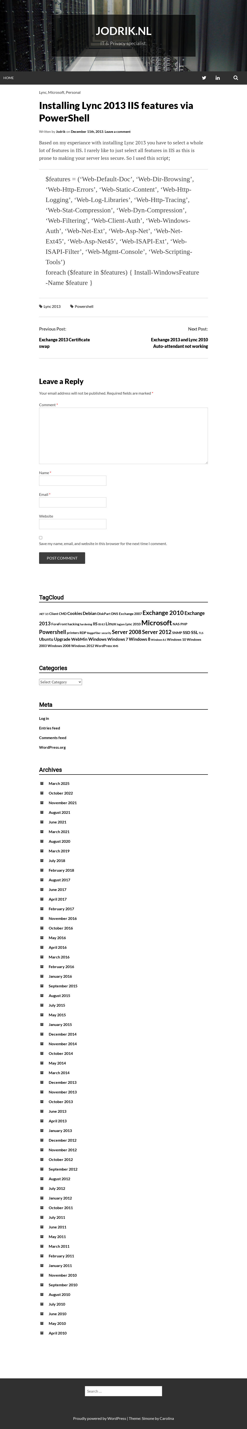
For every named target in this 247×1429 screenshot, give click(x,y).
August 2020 (59, 841)
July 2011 (57, 1217)
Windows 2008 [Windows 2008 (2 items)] (59, 646)
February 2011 (61, 1256)
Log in (44, 718)
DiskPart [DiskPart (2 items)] (103, 614)
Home (8, 78)
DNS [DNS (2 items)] (114, 614)
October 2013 (61, 1101)
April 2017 (58, 899)
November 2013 (63, 1092)
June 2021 (57, 822)
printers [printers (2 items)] (73, 633)
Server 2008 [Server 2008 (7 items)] (126, 632)
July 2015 (57, 1005)
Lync (43, 92)
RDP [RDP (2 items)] (83, 633)
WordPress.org (52, 747)
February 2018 (61, 870)
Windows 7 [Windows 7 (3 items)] (117, 639)
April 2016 (58, 947)
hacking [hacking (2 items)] (73, 624)
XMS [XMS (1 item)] (115, 645)
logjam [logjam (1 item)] (121, 624)
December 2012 (62, 1140)
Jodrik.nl (123, 30)
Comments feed (52, 737)
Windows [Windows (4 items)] (97, 639)
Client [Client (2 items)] (53, 614)
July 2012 (57, 1188)
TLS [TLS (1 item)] (201, 632)
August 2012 (59, 1178)
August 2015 (59, 995)
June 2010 (57, 1313)
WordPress (116, 1418)
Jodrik (61, 131)
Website (46, 516)
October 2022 (61, 793)
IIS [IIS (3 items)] (95, 623)
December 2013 (62, 1082)
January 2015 (60, 1024)
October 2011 (61, 1207)
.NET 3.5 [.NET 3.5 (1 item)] (43, 613)
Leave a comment (117, 131)
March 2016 (59, 957)
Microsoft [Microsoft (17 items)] (156, 622)
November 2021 (63, 802)
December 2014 (62, 1034)
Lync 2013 (52, 306)
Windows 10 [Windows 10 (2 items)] (176, 639)
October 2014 (61, 1053)
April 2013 (58, 1121)
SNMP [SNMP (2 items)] (177, 633)
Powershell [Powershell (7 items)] (52, 632)
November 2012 (63, 1149)
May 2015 (57, 1014)
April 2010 (58, 1333)
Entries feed (49, 728)
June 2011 (57, 1227)
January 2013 (60, 1130)
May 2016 (57, 937)
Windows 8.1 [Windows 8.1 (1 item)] (158, 639)
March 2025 (59, 783)
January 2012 (60, 1198)
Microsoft (56, 92)
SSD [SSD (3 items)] (186, 632)
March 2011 (59, 1246)
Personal (73, 92)
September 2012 (63, 1169)
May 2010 (57, 1323)
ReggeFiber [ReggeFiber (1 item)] (94, 632)
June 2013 (57, 1111)
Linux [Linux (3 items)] (111, 623)
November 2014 (63, 1043)
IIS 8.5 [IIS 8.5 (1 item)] (101, 624)
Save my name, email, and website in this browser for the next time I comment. (103, 543)
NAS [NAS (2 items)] (176, 624)
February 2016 (61, 966)
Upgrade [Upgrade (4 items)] (62, 639)
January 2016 (60, 976)
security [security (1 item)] (106, 632)
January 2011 (60, 1265)
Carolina (167, 1418)
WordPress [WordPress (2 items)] (103, 646)
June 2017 (57, 889)
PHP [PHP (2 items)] (183, 624)
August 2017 (59, 879)
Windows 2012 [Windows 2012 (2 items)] (82, 646)
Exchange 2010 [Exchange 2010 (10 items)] (163, 612)
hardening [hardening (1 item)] (86, 624)
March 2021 (59, 831)
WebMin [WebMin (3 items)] (79, 639)
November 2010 (63, 1275)
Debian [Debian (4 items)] (89, 613)
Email (44, 494)
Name (45, 472)
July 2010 (57, 1304)
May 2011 (57, 1236)
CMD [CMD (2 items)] (63, 614)
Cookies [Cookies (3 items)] (74, 613)
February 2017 (61, 908)
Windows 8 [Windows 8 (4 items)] (139, 639)
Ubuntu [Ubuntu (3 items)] (46, 639)
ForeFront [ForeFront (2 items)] (59, 624)
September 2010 (63, 1284)
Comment (48, 404)
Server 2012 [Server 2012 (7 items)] (157, 632)
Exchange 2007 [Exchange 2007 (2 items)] (130, 614)
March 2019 (59, 851)
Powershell (84, 306)
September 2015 (63, 986)
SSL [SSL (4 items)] (194, 632)
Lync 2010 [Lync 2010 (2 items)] (133, 624)
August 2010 (59, 1294)
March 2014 (59, 1072)
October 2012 (61, 1159)
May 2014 (57, 1063)
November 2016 (63, 918)
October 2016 (61, 928)
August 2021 (59, 812)
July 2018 (57, 860)
